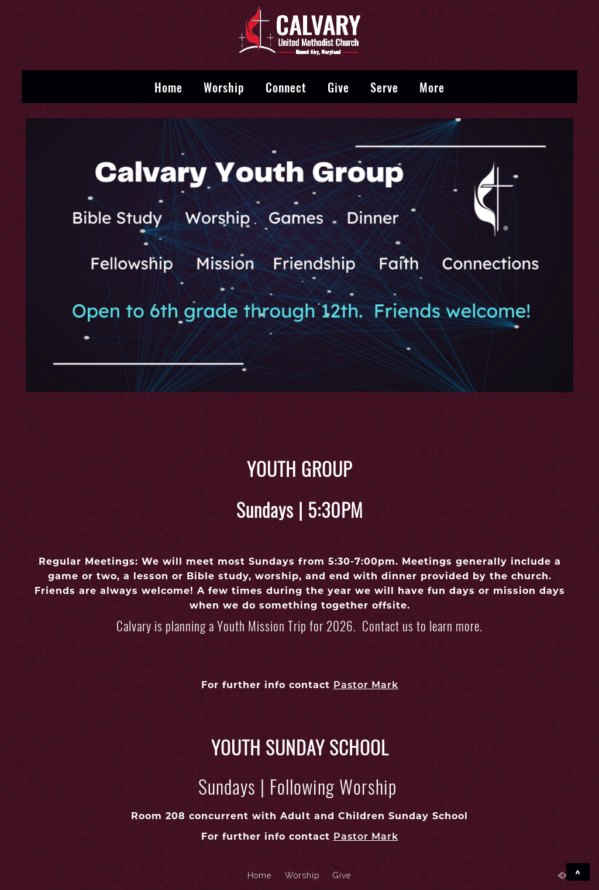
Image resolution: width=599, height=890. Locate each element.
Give (338, 86)
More (432, 86)
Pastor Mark (365, 684)
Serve (384, 86)
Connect (286, 86)
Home (168, 86)
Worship (224, 86)
